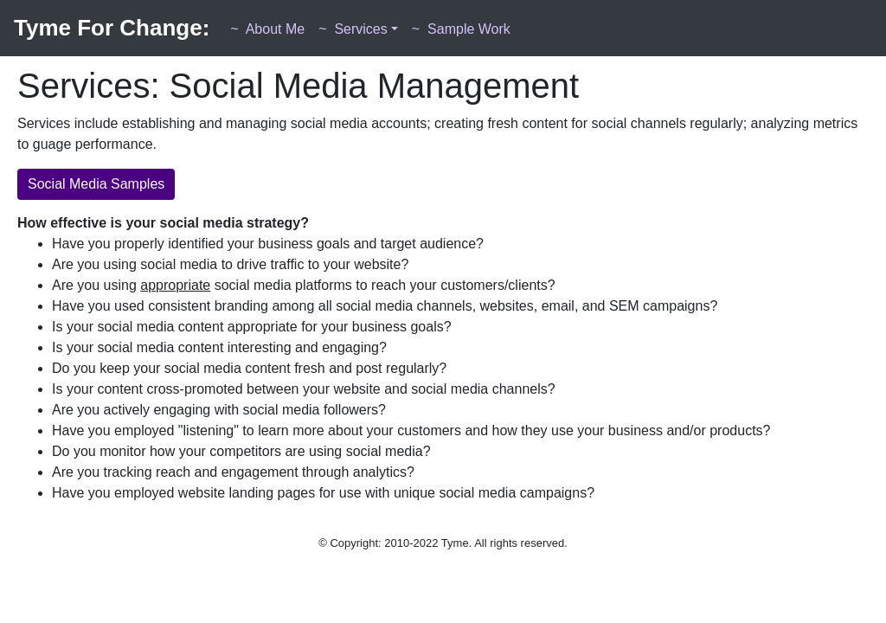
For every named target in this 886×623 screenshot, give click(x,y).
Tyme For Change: (111, 28)
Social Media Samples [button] (96, 184)
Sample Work (461, 29)
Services (353, 29)
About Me (267, 29)
